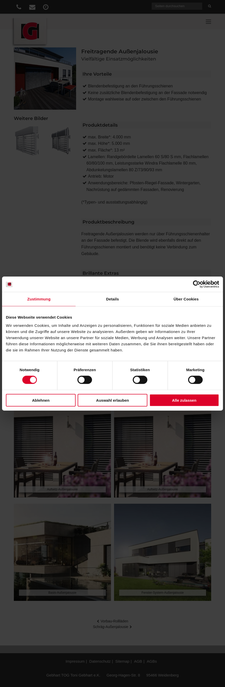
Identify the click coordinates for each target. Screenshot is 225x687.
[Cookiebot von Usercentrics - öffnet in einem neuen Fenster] (196, 284)
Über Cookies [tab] (186, 299)
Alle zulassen (184, 400)
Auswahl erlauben (112, 400)
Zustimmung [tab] (38, 299)
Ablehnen (40, 400)
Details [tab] (112, 299)
